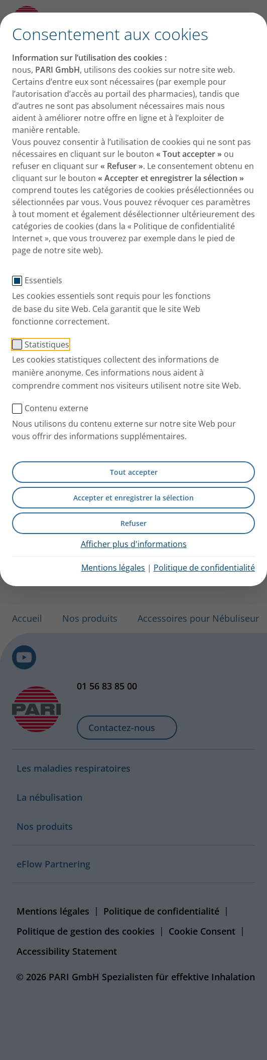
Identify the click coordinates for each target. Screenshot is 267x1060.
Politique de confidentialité (204, 567)
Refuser (133, 523)
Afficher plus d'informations (134, 544)
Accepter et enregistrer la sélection (133, 497)
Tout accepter (134, 472)
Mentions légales (113, 567)
